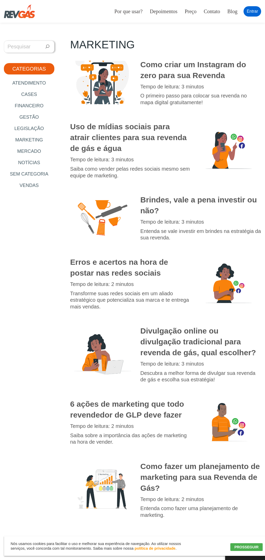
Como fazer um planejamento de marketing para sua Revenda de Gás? (200, 477)
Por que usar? (128, 11)
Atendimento (29, 83)
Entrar (252, 11)
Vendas (29, 185)
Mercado (29, 151)
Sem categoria (29, 174)
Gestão (29, 117)
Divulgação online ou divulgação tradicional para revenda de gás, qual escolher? (198, 342)
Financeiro (29, 105)
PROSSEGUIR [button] (246, 547)
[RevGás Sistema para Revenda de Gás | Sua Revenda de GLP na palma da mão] (19, 11)
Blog (232, 11)
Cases (29, 94)
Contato (212, 11)
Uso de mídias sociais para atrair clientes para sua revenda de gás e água (128, 137)
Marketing (29, 139)
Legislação (29, 128)
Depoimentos (164, 11)
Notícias (29, 162)
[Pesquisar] (47, 47)
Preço (191, 11)
